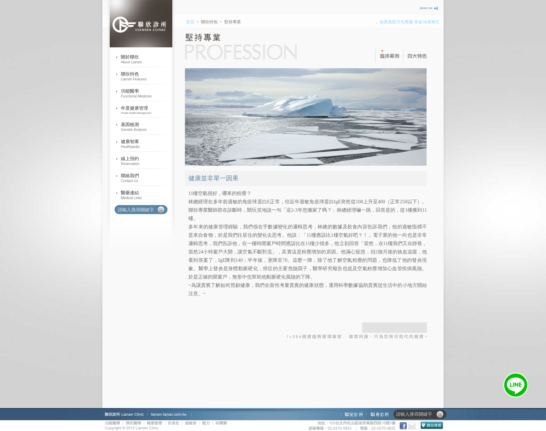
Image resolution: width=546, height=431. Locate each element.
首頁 (190, 21)
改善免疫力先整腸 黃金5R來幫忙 (410, 21)
